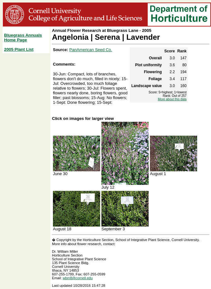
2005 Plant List (18, 49)
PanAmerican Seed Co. (90, 49)
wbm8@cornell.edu (78, 278)
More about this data (172, 99)
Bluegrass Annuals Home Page (23, 37)
